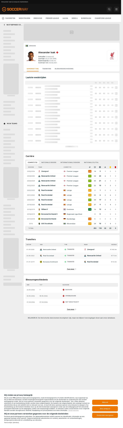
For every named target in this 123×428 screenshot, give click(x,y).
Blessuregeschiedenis (64, 69)
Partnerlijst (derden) (11, 422)
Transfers (46, 69)
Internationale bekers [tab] (70, 162)
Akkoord (105, 402)
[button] (109, 9)
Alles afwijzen (105, 409)
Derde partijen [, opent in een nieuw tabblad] (73, 410)
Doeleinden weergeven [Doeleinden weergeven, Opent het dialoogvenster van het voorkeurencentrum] (105, 415)
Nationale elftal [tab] (91, 162)
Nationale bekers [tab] (48, 162)
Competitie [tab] (32, 162)
